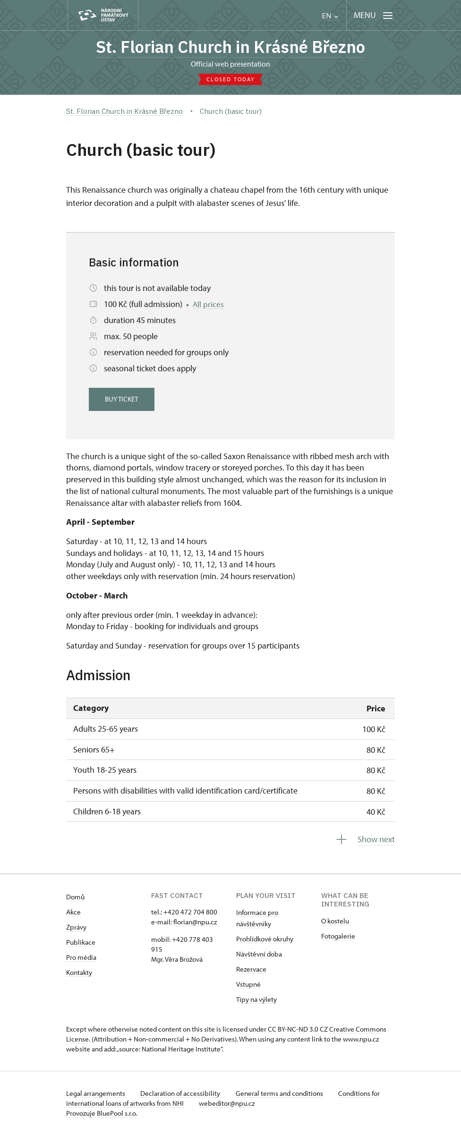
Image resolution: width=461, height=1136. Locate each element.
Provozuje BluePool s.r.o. (101, 1114)
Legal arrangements (96, 1094)
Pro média (81, 958)
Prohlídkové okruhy (264, 939)
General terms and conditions (282, 1094)
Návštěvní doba (259, 954)
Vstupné (248, 985)
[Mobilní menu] (373, 15)
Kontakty (79, 973)
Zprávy (76, 927)
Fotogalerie (338, 936)
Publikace (80, 943)
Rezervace (251, 969)
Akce (73, 912)
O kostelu (335, 921)
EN (330, 15)
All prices (208, 304)
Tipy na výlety (256, 1000)
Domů (75, 897)
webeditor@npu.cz (228, 1104)
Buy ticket (122, 399)
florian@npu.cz (195, 922)
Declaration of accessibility (182, 1094)
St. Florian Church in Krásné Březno (230, 47)
